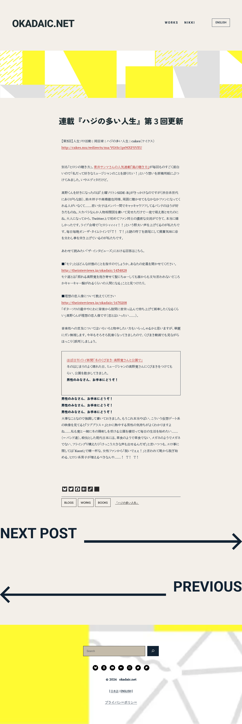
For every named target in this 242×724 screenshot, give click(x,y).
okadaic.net (53, 22)
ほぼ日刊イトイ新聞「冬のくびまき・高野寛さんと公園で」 (105, 360)
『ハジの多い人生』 (127, 502)
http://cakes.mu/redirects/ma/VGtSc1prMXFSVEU (101, 147)
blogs (69, 502)
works (86, 502)
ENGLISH (221, 22)
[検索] (153, 651)
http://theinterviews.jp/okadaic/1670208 (94, 302)
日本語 (115, 691)
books (103, 502)
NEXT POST (58, 540)
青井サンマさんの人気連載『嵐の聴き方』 (121, 167)
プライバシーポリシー (121, 702)
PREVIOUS (190, 594)
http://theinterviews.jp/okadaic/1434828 (94, 270)
